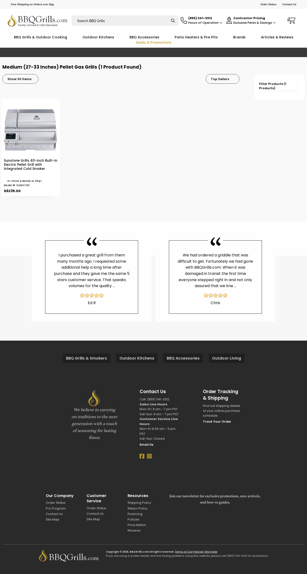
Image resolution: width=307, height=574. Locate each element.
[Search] (173, 21)
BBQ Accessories (144, 37)
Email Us (146, 445)
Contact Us (289, 4)
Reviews (134, 530)
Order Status (268, 4)
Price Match (137, 525)
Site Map (52, 519)
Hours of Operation (205, 23)
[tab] (279, 85)
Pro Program (56, 508)
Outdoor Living (226, 358)
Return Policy (138, 508)
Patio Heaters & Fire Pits (196, 37)
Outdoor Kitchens (98, 37)
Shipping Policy (139, 503)
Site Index (210, 552)
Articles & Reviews (277, 37)
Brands (239, 37)
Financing (135, 514)
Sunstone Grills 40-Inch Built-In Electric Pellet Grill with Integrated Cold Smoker (30, 164)
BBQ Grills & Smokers (86, 358)
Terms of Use (184, 552)
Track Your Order (217, 422)
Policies (134, 519)
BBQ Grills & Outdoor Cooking (40, 37)
